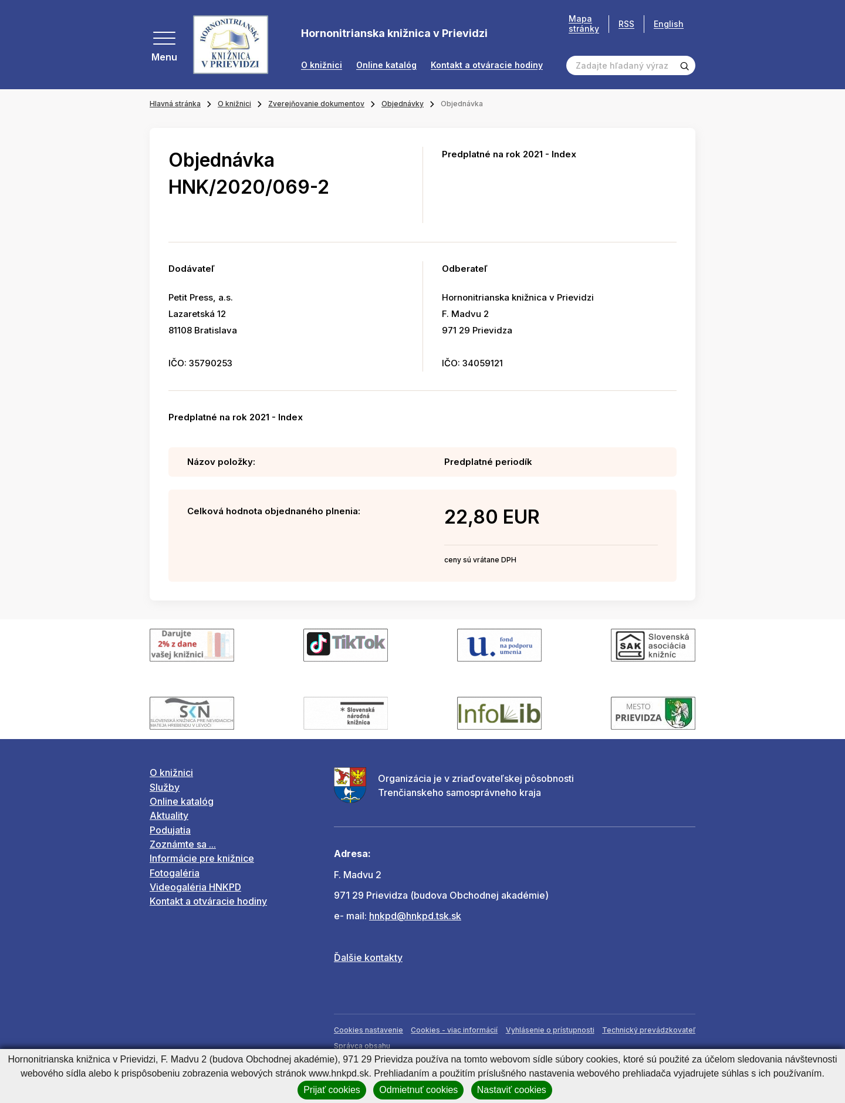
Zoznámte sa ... (183, 844)
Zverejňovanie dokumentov (316, 103)
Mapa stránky (584, 23)
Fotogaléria (175, 873)
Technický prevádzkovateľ (648, 1030)
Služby (165, 787)
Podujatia (170, 830)
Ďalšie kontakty (368, 957)
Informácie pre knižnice (202, 858)
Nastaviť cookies (511, 1090)
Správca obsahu (362, 1045)
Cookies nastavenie (368, 1030)
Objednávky (402, 103)
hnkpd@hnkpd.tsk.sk (415, 916)
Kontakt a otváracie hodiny (487, 65)
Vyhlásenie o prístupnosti (550, 1030)
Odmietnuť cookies (418, 1090)
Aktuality (169, 815)
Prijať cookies (331, 1090)
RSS (626, 24)
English (669, 24)
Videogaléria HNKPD (195, 887)
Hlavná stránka (175, 103)
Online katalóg (386, 65)
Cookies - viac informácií (454, 1030)
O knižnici (321, 65)
